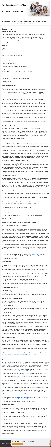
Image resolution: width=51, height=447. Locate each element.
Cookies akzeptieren (18, 444)
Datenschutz (7, 443)
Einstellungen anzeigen (43, 444)
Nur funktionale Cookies (30, 444)
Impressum (3, 443)
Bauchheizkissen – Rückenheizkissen (9, 21)
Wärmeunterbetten (27, 21)
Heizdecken (20, 21)
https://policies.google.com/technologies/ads (22, 397)
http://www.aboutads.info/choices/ (36, 254)
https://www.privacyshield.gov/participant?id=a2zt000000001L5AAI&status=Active (21, 370)
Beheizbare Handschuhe (6, 23)
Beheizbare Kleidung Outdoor (29, 23)
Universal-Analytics (24, 406)
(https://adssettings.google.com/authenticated (23, 398)
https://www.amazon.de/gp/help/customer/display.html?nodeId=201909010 (22, 354)
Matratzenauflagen (36, 21)
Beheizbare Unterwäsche (17, 23)
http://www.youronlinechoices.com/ (8, 255)
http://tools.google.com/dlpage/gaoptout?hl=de (24, 393)
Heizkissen (44, 21)
